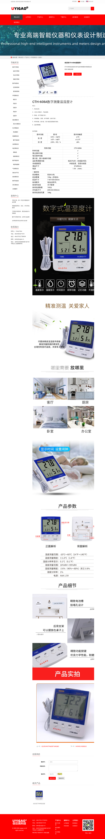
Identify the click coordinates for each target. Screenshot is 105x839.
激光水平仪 (15, 172)
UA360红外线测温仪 (81, 746)
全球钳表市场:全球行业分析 (19, 220)
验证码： (43, 774)
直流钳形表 (16, 91)
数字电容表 (15, 160)
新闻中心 (52, 17)
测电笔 (15, 152)
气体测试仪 (15, 168)
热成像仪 (15, 132)
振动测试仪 (15, 176)
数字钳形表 (15, 83)
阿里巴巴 (77, 74)
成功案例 (75, 17)
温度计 (40, 57)
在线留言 (87, 17)
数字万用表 (15, 67)
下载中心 (63, 17)
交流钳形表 (16, 87)
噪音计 (15, 99)
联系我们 (17, 22)
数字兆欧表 (16, 140)
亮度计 (15, 103)
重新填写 (61, 778)
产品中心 (40, 17)
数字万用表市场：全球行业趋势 (20, 217)
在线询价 (68, 74)
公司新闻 (66, 823)
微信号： (43, 762)
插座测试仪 (16, 156)
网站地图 (46, 832)
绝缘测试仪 (15, 136)
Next (59, 75)
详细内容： (43, 766)
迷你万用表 (16, 71)
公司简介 (28, 17)
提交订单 (52, 778)
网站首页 (17, 17)
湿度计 (15, 107)
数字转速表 (15, 180)
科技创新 (66, 825)
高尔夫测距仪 (17, 124)
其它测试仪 (15, 185)
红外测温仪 (15, 128)
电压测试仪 (15, 148)
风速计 (15, 111)
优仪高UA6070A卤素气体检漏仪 (50, 746)
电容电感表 (16, 164)
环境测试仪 (34, 57)
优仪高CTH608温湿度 (39, 803)
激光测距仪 (15, 120)
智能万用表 (16, 79)
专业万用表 (16, 75)
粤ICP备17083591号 (38, 832)
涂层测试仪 (15, 144)
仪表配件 (14, 189)
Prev (36, 75)
